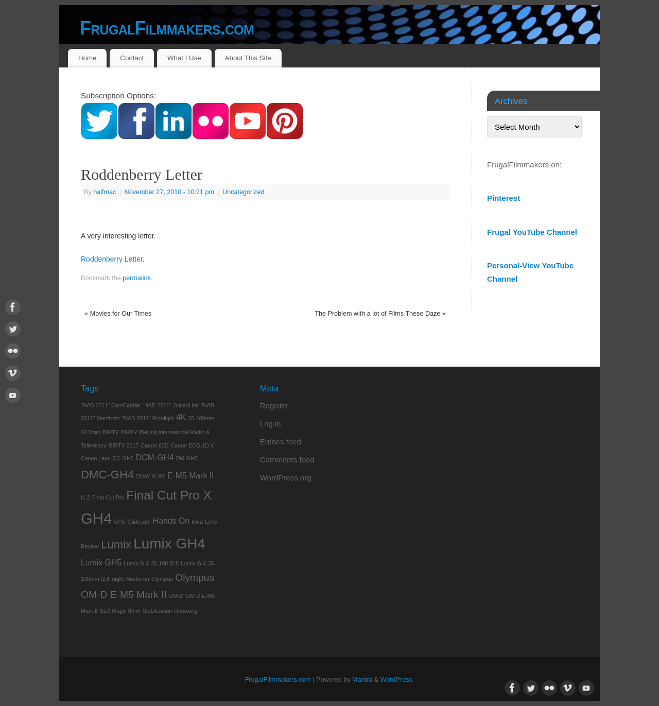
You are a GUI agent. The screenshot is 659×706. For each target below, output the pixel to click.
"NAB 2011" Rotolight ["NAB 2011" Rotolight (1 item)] (148, 418)
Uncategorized (243, 192)
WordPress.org (285, 477)
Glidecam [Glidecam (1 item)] (139, 522)
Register (274, 405)
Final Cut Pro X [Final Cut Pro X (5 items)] (169, 495)
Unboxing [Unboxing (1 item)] (185, 611)
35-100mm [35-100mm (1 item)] (201, 418)
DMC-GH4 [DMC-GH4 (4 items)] (107, 474)
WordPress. (397, 679)
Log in (270, 423)
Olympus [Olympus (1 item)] (162, 579)
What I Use (184, 58)
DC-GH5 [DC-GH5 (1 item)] (123, 458)
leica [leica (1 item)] (197, 522)
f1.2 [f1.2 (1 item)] (85, 497)
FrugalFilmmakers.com (167, 28)
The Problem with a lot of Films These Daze (380, 313)
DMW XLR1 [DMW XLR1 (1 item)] (150, 476)
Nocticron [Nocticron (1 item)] (137, 579)
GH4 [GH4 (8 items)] (96, 518)
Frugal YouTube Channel (532, 232)
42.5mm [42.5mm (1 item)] (91, 432)
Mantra (362, 679)
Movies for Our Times (117, 313)
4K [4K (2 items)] (181, 417)
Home (87, 58)
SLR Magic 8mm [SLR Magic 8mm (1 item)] (120, 611)
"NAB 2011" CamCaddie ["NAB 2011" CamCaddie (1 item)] (110, 405)
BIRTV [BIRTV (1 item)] (111, 432)
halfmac (104, 192)
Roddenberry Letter (112, 259)
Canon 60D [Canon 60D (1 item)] (155, 445)
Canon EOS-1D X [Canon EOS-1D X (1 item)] (192, 445)
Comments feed (287, 459)
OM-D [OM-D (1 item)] (176, 596)
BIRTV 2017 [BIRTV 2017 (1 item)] (124, 445)
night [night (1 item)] (118, 579)
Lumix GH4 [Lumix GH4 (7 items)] (169, 544)
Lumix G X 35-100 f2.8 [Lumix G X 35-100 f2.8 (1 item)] (151, 563)
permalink (137, 278)
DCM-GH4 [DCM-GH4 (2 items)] (155, 457)
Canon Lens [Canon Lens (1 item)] (95, 458)
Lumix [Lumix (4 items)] (116, 544)
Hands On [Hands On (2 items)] (171, 520)
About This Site (248, 58)
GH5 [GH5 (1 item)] (119, 522)
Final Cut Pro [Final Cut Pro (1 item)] (108, 497)
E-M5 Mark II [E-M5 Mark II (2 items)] (190, 475)
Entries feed (280, 441)
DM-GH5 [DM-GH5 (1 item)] (187, 458)
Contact (132, 58)
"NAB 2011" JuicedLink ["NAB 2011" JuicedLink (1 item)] (171, 405)
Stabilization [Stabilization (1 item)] (157, 611)
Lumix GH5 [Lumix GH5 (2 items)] (101, 562)
